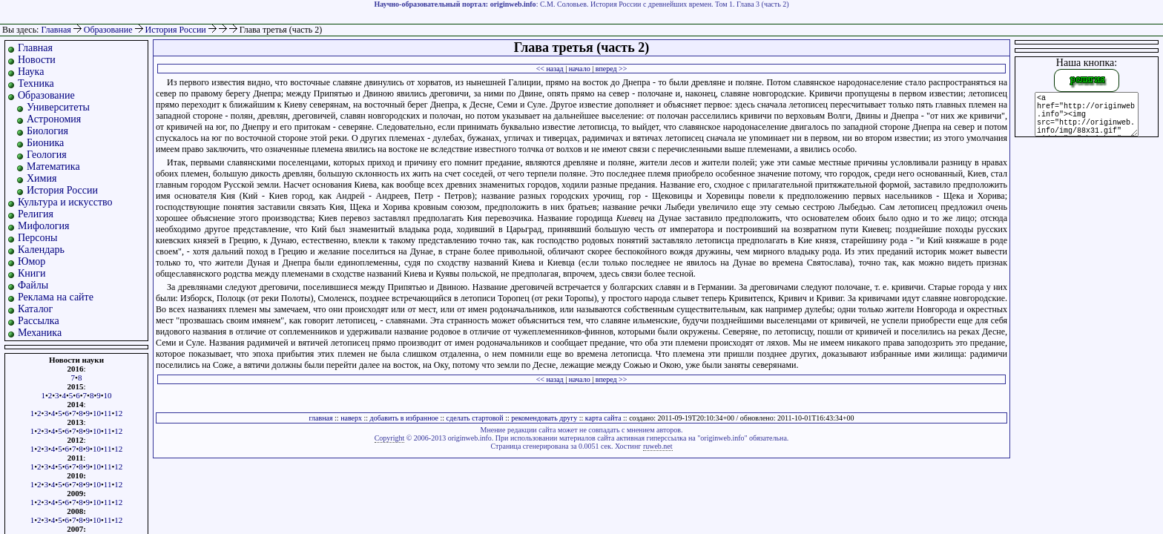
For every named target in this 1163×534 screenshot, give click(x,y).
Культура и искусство (65, 202)
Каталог (35, 308)
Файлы (33, 285)
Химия (41, 178)
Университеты (58, 107)
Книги (32, 273)
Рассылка (38, 320)
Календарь (41, 249)
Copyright (390, 438)
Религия (35, 214)
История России (176, 29)
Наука (31, 71)
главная (320, 418)
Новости (37, 59)
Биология (47, 130)
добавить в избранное (404, 418)
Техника (36, 83)
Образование (109, 29)
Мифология (44, 225)
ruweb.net (658, 446)
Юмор (31, 261)
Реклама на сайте (55, 297)
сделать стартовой (475, 418)
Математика (53, 166)
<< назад (550, 69)
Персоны (37, 237)
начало (579, 69)
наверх (351, 418)
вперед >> (611, 69)
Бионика (45, 142)
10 (108, 395)
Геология (47, 154)
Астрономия (54, 119)
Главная (55, 29)
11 (108, 413)
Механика (40, 332)
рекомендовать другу (544, 418)
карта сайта (603, 418)
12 (118, 413)
